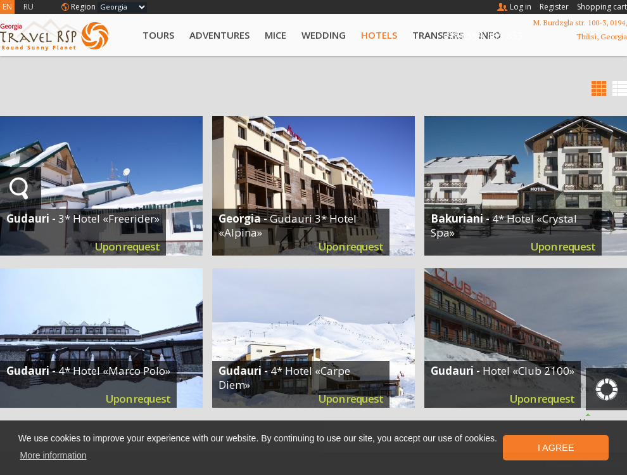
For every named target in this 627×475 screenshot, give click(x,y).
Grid (599, 88)
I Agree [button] (556, 448)
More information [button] (53, 455)
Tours (158, 35)
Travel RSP (64, 34)
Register (554, 6)
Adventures (219, 35)
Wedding (323, 35)
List (619, 88)
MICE (275, 35)
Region (83, 6)
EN (7, 6)
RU (28, 6)
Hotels (379, 35)
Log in (520, 6)
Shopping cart (602, 6)
